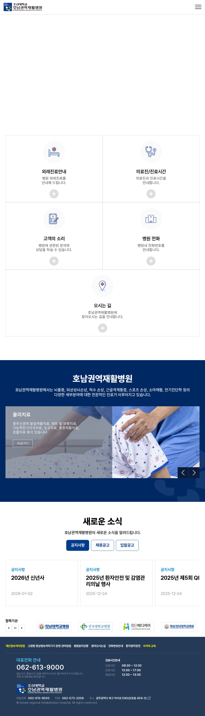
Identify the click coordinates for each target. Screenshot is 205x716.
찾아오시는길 (98, 646)
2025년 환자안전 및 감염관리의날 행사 (115, 581)
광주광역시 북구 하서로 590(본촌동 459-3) (123, 698)
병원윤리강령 (81, 646)
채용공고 (102, 545)
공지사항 (78, 545)
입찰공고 (127, 545)
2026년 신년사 (27, 578)
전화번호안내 (115, 646)
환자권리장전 (133, 646)
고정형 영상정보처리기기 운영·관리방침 (49, 646)
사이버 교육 (149, 646)
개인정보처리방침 (15, 646)
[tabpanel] (102, 66)
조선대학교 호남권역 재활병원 (23, 7)
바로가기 (23, 443)
